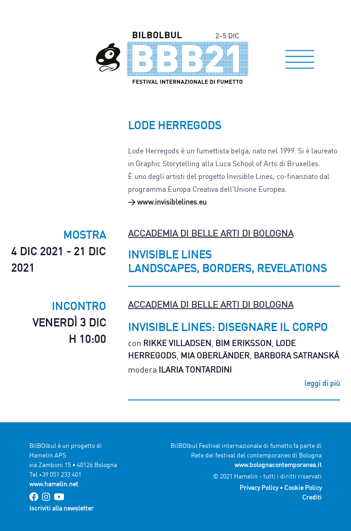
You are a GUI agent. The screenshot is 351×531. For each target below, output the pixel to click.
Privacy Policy (258, 487)
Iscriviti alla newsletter (61, 508)
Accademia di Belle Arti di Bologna (210, 233)
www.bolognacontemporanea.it (278, 464)
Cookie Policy (303, 487)
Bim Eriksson (243, 343)
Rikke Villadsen (177, 343)
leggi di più (322, 383)
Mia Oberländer (215, 355)
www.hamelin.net (53, 484)
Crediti (312, 497)
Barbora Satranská (296, 355)
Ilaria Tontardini (195, 369)
